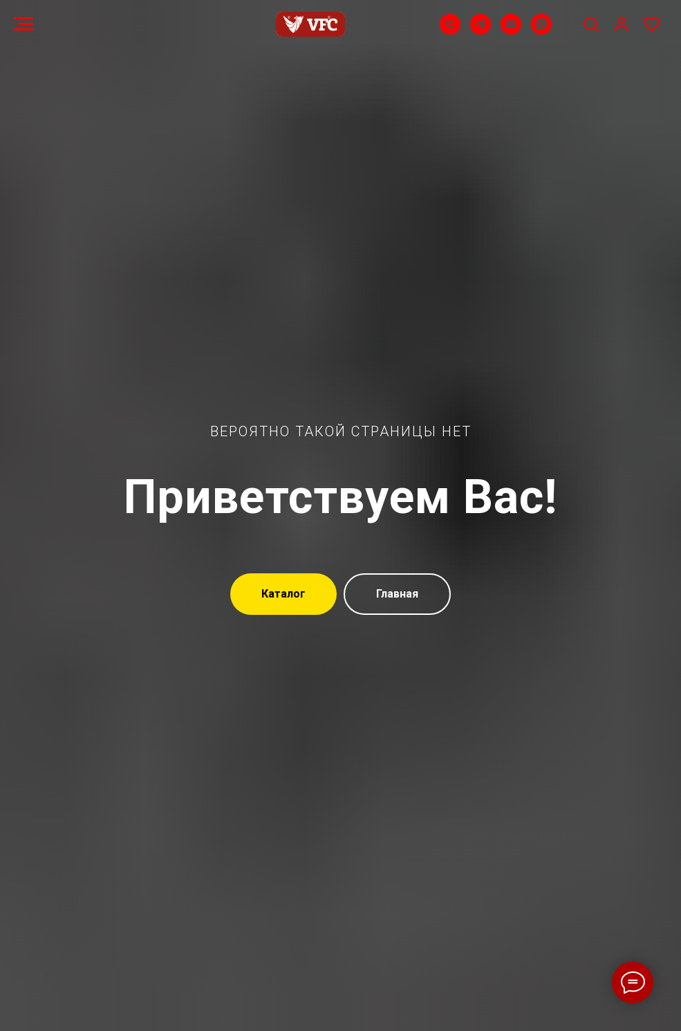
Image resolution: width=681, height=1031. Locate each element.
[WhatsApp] (541, 31)
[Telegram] (480, 31)
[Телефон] (450, 31)
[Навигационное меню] (23, 24)
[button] (591, 23)
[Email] (511, 31)
